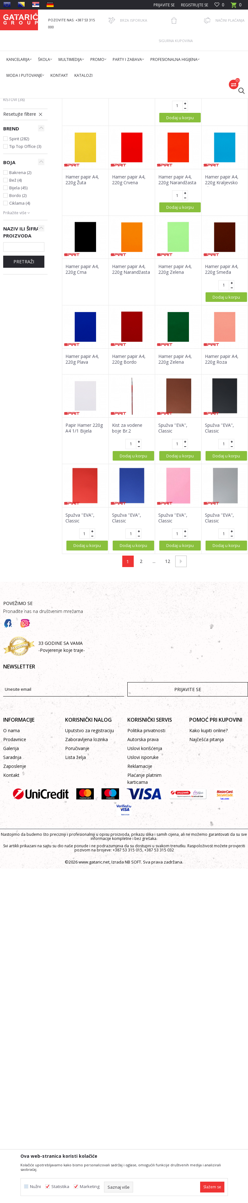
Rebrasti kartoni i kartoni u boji (21, 157)
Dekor (84, 102)
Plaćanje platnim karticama (144, 877)
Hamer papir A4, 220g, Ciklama (82, 188)
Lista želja (75, 856)
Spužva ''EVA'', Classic (172, 526)
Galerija (11, 847)
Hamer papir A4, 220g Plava (82, 457)
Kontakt (11, 874)
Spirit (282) (19, 237)
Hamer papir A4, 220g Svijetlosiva (175, 188)
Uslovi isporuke (143, 856)
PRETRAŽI (23, 360)
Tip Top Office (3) (25, 245)
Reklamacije (139, 865)
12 (167, 660)
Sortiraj (195, 125)
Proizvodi (66, 102)
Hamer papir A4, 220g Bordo (129, 457)
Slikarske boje (20, 190)
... (154, 660)
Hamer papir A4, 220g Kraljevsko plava (221, 281)
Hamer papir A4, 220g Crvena (129, 278)
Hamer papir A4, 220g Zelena (175, 368)
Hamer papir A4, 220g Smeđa (221, 368)
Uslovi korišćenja (144, 847)
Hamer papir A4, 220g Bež (221, 188)
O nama (11, 829)
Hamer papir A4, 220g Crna (82, 368)
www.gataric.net (94, 960)
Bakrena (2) (20, 271)
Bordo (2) (17, 294)
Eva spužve (17, 168)
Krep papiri (17, 146)
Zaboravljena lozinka (86, 838)
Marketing (90, 1186)
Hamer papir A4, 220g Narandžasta (177, 278)
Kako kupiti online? (208, 829)
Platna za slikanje (21, 179)
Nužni (35, 1186)
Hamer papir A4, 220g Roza (221, 457)
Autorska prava (143, 838)
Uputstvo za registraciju (89, 829)
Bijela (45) (18, 286)
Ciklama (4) (19, 301)
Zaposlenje (14, 865)
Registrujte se (194, 5)
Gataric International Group (28, 102)
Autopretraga (165, 125)
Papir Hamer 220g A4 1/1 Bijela (84, 526)
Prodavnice (14, 838)
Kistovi (14, 198)
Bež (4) (15, 278)
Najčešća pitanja (206, 838)
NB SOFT (133, 960)
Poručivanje (77, 847)
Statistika (60, 1186)
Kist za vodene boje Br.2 (127, 526)
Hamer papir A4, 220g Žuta (129, 188)
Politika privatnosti (146, 829)
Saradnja (12, 856)
